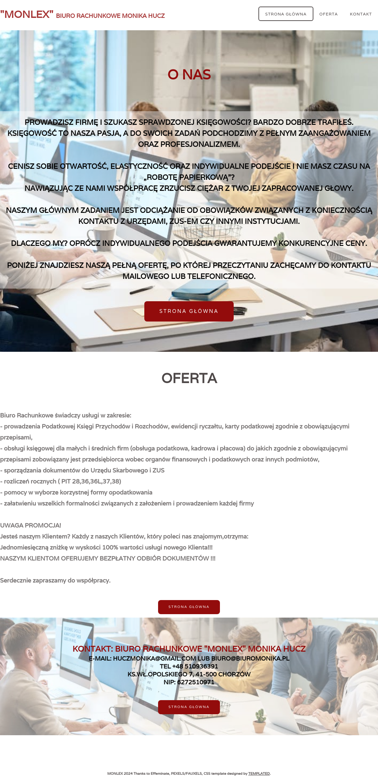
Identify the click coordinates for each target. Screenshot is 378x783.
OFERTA (328, 13)
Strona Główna (286, 13)
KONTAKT (361, 13)
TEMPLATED (259, 773)
